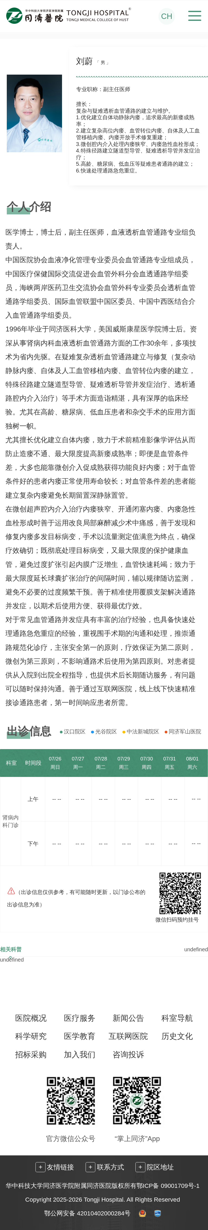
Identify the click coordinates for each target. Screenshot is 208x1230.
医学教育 (79, 1036)
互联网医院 (128, 1036)
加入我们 (79, 1055)
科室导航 (177, 1018)
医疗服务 (79, 1018)
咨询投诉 (128, 1055)
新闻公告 (128, 1018)
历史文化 (177, 1036)
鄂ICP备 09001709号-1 (168, 1185)
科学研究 (31, 1036)
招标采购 (31, 1055)
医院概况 (31, 1018)
